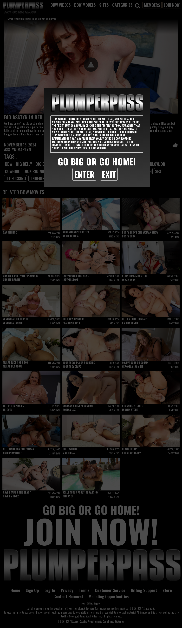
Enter (84, 174)
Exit (109, 174)
